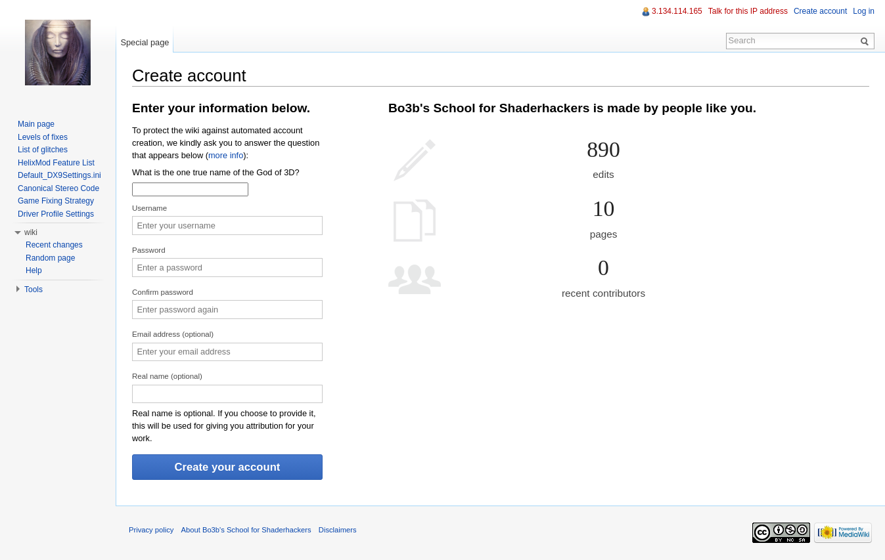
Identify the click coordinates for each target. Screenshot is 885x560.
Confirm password (162, 292)
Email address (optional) (173, 334)
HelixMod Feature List (56, 162)
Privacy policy (151, 530)
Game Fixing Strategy (56, 200)
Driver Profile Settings (56, 214)
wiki (30, 232)
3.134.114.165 (677, 11)
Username (149, 208)
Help (34, 270)
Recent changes (54, 244)
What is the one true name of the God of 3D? (216, 172)
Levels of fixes (43, 137)
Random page (50, 258)
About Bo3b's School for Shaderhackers (246, 530)
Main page (36, 124)
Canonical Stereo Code (58, 188)
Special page (144, 42)
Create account (820, 11)
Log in (863, 11)
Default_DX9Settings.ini (59, 175)
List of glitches (43, 149)
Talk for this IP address (748, 11)
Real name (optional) (167, 376)
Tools (33, 289)
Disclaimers (338, 530)
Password (149, 250)
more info (225, 155)
